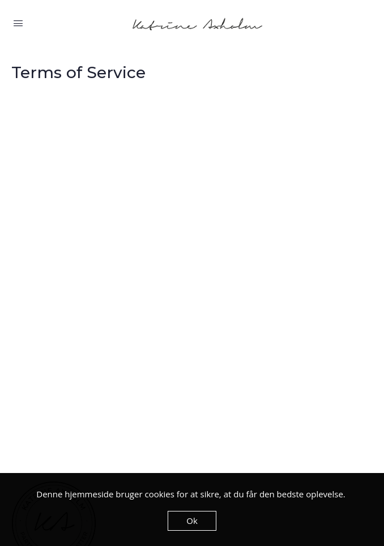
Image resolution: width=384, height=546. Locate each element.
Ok (192, 520)
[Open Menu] (18, 23)
